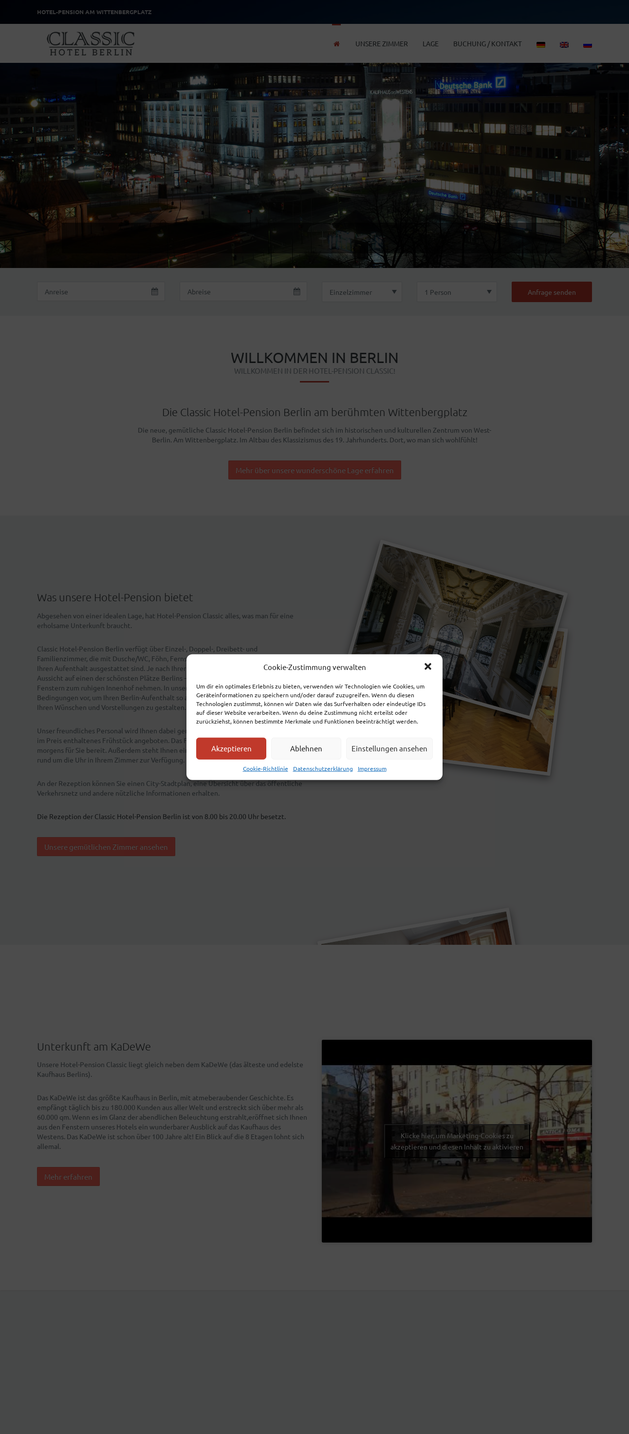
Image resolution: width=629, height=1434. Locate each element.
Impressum (372, 768)
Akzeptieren (231, 748)
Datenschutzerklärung (323, 768)
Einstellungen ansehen (389, 748)
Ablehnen (306, 748)
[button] (428, 666)
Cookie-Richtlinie (265, 768)
